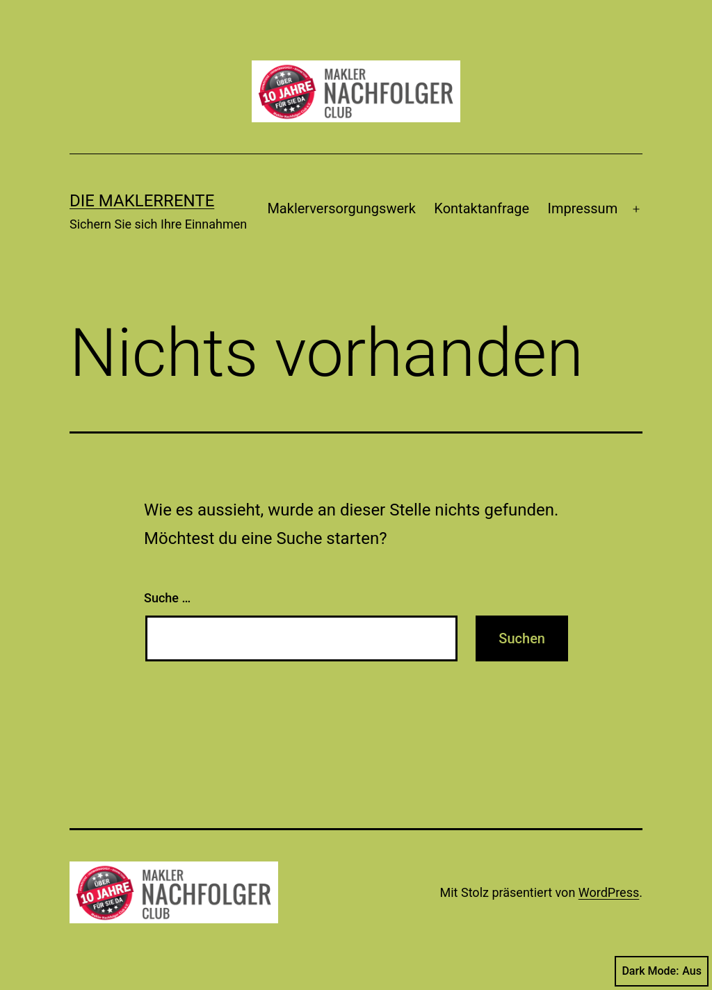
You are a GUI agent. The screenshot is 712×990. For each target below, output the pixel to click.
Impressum (583, 208)
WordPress (608, 892)
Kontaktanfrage (481, 208)
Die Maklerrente (142, 201)
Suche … (167, 598)
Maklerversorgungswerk (341, 208)
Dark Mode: (662, 971)
